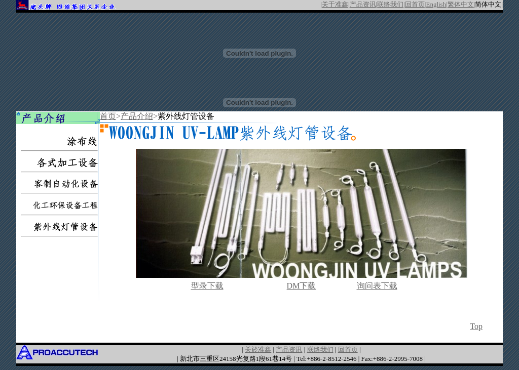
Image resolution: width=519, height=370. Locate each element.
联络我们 (390, 4)
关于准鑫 (335, 4)
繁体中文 (461, 4)
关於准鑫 (258, 349)
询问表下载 (377, 285)
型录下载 (207, 285)
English (436, 4)
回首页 (415, 4)
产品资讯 (363, 4)
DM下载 (301, 285)
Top (476, 326)
